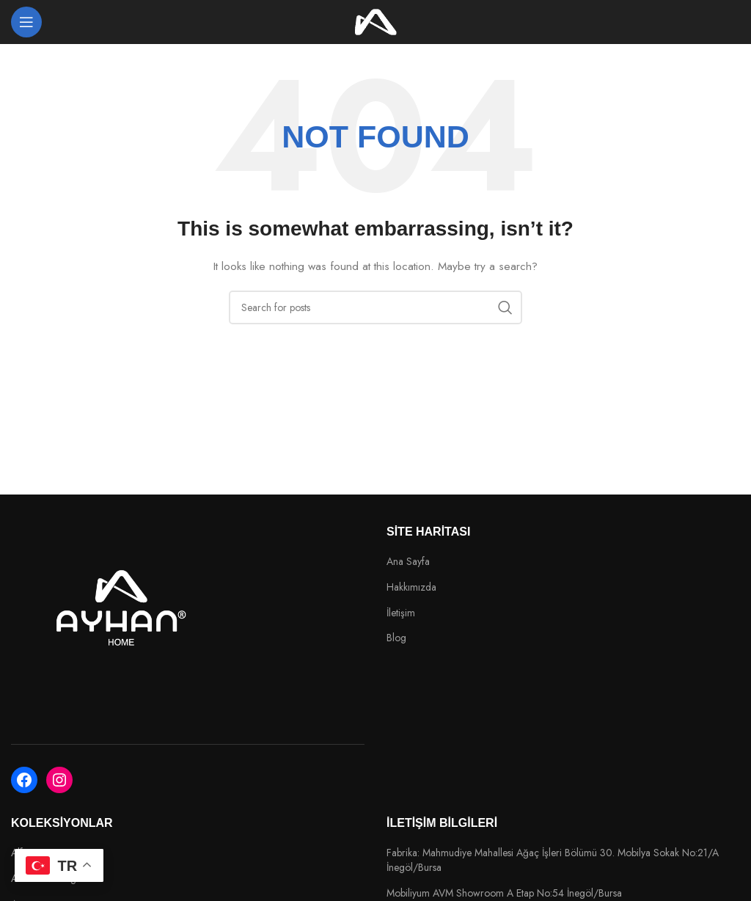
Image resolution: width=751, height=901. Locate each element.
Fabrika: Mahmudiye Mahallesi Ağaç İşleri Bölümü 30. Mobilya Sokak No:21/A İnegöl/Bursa (553, 860)
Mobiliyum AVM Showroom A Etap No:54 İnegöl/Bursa (504, 893)
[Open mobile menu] (26, 22)
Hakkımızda (411, 587)
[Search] (375, 307)
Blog (396, 638)
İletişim (401, 613)
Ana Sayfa (408, 562)
